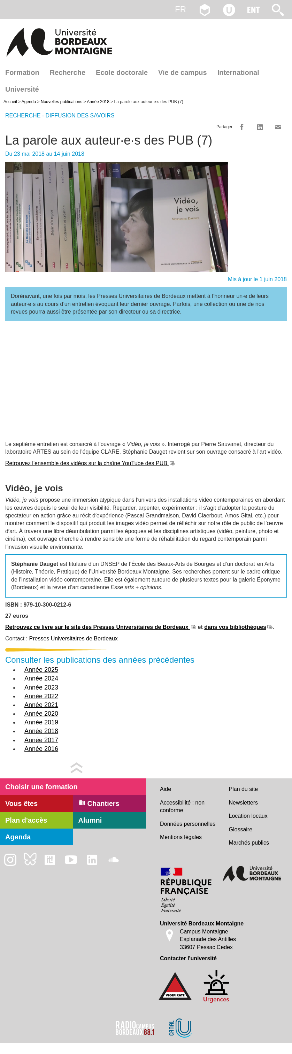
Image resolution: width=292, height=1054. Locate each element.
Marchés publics (249, 843)
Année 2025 (41, 669)
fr (180, 9)
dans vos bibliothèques (235, 627)
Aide (165, 789)
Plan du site (243, 789)
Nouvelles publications (61, 101)
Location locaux (248, 816)
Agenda (29, 101)
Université (22, 89)
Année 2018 (98, 101)
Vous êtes (21, 803)
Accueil (10, 101)
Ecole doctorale (122, 72)
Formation (22, 72)
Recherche (67, 72)
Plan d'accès (26, 820)
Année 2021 (41, 704)
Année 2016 (41, 748)
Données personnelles (187, 824)
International (238, 72)
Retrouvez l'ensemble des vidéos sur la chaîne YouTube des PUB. (87, 463)
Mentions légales (181, 837)
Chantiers (99, 803)
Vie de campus (182, 72)
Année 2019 (41, 722)
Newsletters (243, 803)
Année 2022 (41, 696)
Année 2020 (41, 713)
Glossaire (241, 829)
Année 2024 (41, 678)
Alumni (90, 820)
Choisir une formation (41, 787)
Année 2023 (41, 687)
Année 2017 (41, 740)
